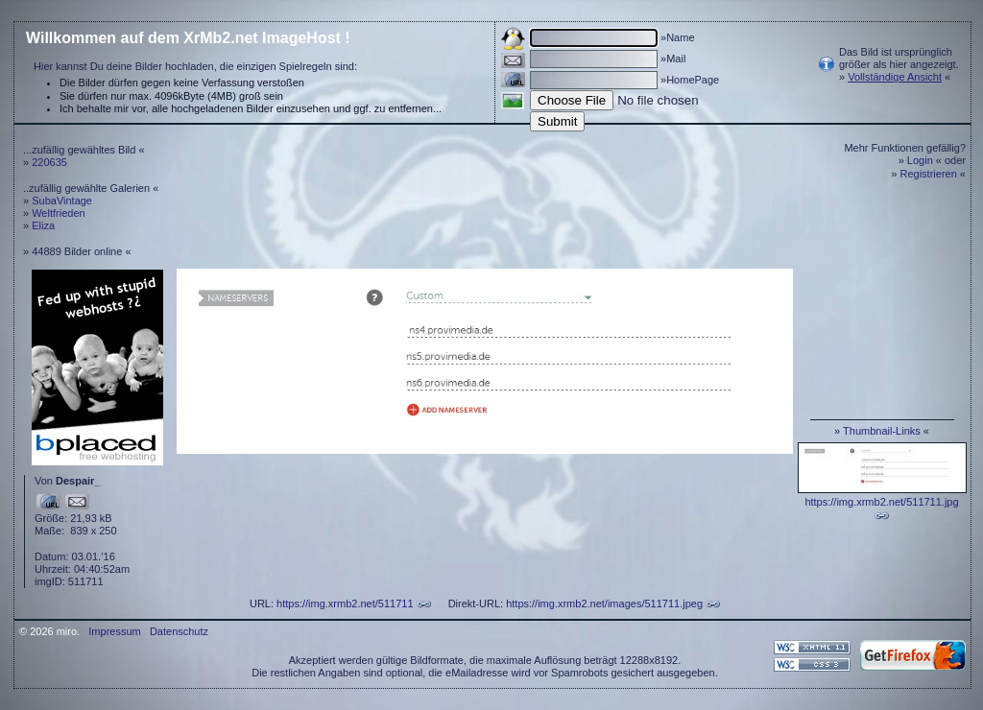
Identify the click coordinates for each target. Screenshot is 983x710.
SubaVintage (62, 200)
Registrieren (928, 173)
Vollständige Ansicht (895, 77)
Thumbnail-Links (882, 431)
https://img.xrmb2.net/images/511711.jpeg (604, 603)
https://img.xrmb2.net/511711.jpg (881, 502)
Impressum (114, 631)
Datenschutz (179, 631)
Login (920, 160)
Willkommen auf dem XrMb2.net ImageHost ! (188, 38)
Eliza (43, 225)
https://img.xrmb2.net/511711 (344, 603)
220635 (49, 162)
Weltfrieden (58, 213)
